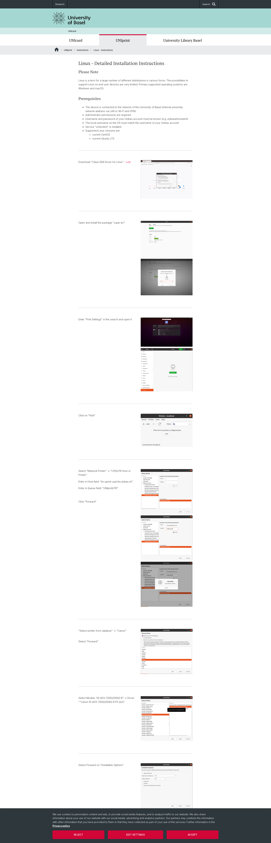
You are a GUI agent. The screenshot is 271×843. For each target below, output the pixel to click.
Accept (192, 834)
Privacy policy (61, 825)
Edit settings (135, 834)
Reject (78, 834)
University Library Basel (182, 40)
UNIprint (123, 40)
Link (128, 161)
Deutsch (59, 4)
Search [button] (209, 4)
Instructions (82, 50)
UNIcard (72, 31)
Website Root (57, 49)
